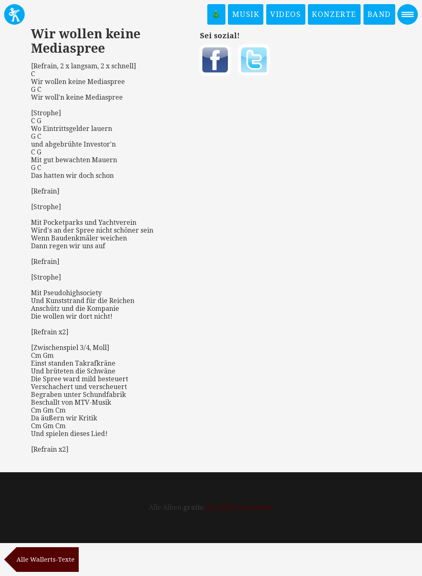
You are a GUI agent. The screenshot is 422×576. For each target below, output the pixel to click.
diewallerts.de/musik (239, 507)
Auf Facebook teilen (215, 59)
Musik (245, 14)
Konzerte (334, 14)
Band (379, 14)
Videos (285, 14)
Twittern (254, 59)
